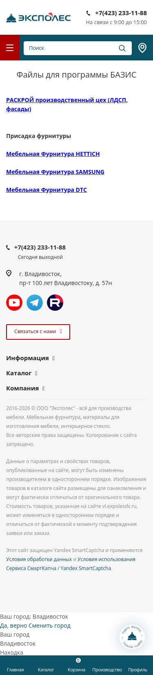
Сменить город (50, 625)
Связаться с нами (37, 331)
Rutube (55, 302)
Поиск (77, 48)
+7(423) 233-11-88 (121, 13)
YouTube (14, 302)
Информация (27, 358)
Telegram (35, 302)
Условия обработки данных (39, 559)
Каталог (19, 373)
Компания (22, 388)
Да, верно (13, 625)
